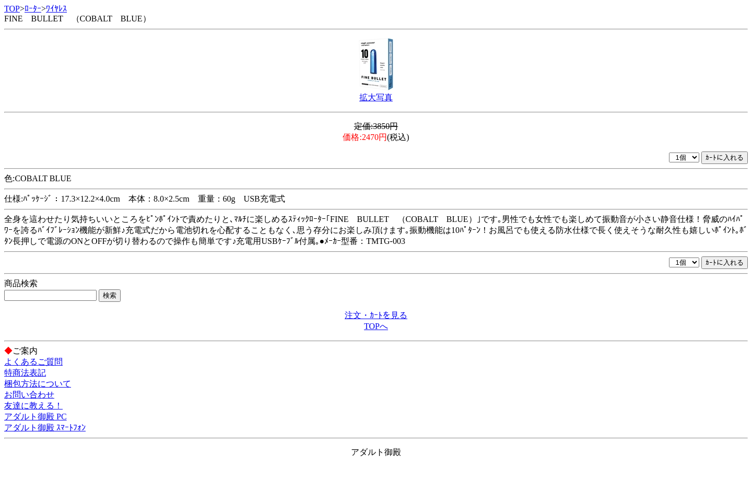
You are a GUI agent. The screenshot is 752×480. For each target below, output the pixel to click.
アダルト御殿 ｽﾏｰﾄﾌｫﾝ (45, 427)
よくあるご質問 (33, 361)
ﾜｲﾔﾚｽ (56, 8)
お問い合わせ (29, 394)
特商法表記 (25, 372)
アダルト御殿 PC (35, 416)
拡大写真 (376, 97)
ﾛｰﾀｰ (33, 8)
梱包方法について (37, 383)
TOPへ (376, 326)
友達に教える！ (33, 405)
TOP (12, 8)
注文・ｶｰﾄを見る (376, 315)
